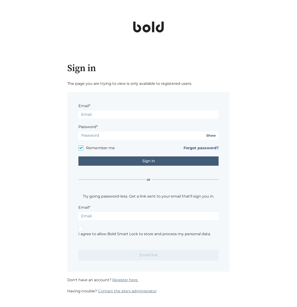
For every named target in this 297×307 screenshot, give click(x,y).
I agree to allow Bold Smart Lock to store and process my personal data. (144, 234)
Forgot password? (201, 148)
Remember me (100, 148)
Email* (84, 106)
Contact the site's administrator (127, 291)
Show (211, 136)
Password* (88, 127)
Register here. (125, 280)
